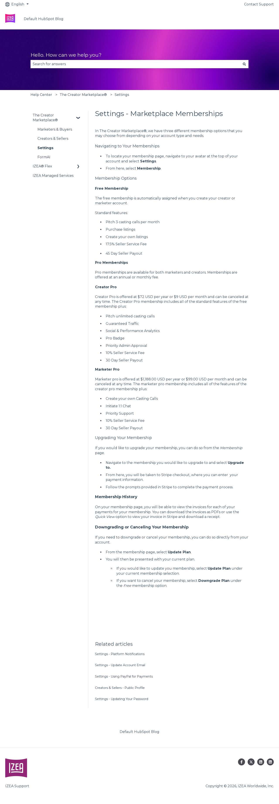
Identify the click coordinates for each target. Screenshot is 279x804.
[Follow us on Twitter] (251, 761)
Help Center (41, 95)
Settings (122, 95)
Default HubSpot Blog (43, 19)
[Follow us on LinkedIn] (260, 761)
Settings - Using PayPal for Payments (124, 676)
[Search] (244, 64)
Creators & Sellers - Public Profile (120, 688)
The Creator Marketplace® (83, 95)
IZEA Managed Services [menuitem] (53, 176)
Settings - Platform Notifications (120, 654)
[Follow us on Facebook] (241, 761)
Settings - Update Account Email (120, 665)
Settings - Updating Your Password (121, 699)
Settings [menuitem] (45, 148)
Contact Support (259, 4)
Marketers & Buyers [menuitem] (54, 129)
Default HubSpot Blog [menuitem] (139, 732)
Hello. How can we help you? (66, 55)
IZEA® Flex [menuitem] (42, 166)
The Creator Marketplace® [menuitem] (45, 117)
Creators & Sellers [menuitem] (52, 138)
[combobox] (135, 64)
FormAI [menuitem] (43, 157)
